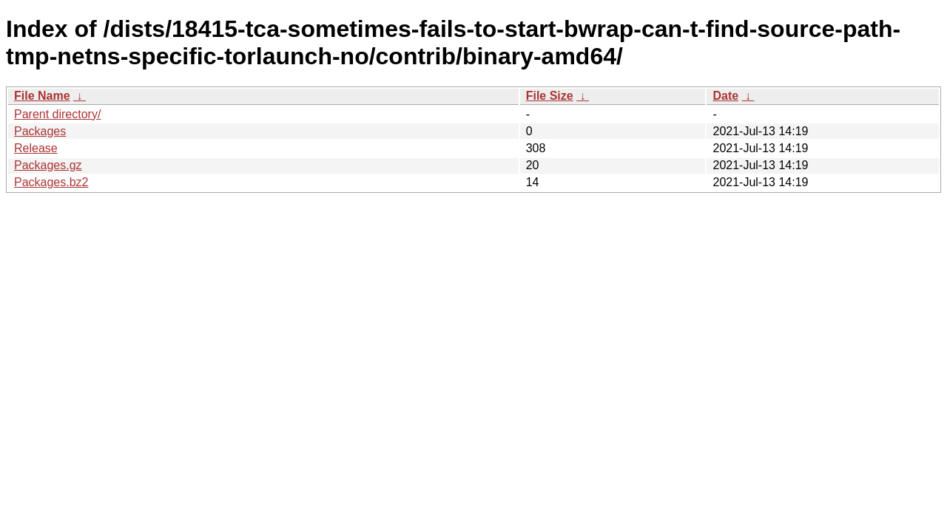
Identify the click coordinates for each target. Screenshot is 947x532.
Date (725, 95)
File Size (549, 95)
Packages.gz (48, 165)
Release (36, 148)
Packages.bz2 (51, 182)
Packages (40, 131)
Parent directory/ (57, 114)
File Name (42, 95)
